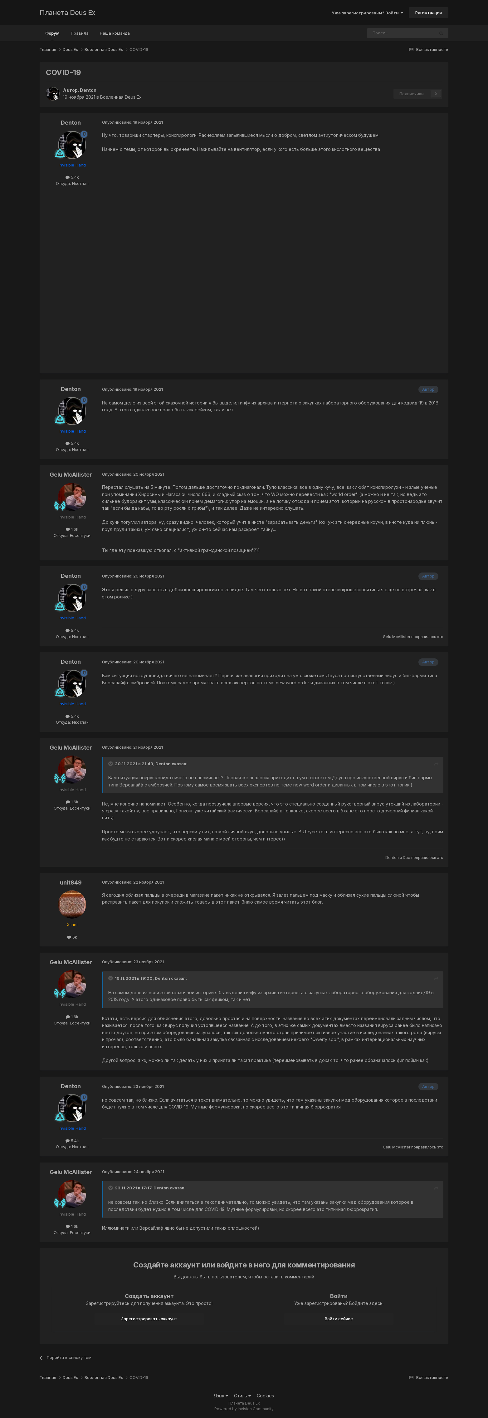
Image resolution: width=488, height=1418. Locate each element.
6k (72, 937)
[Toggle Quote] (111, 763)
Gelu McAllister (71, 474)
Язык (221, 1395)
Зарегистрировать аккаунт (149, 1318)
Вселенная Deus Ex (121, 97)
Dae (406, 857)
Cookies (265, 1395)
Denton (88, 90)
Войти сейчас (339, 1318)
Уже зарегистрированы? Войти (367, 12)
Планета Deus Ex (67, 12)
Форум (52, 36)
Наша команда (115, 33)
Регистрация (428, 12)
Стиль (242, 1395)
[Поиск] (384, 33)
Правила (80, 33)
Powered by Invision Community (244, 1408)
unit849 (71, 882)
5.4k (72, 177)
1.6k (72, 529)
